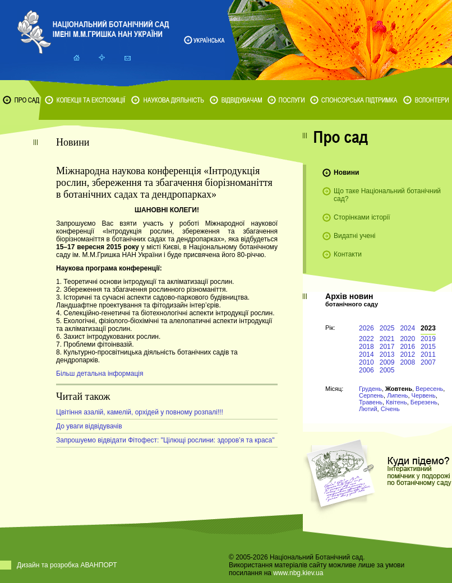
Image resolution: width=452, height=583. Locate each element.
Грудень (370, 388)
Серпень (371, 395)
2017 (387, 347)
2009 (387, 362)
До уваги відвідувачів (89, 426)
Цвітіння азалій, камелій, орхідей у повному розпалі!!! (139, 412)
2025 (387, 328)
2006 (366, 370)
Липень (397, 395)
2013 (387, 354)
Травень (370, 402)
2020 (407, 339)
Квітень (396, 402)
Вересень (429, 388)
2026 (366, 328)
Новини (346, 172)
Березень (424, 402)
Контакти (348, 254)
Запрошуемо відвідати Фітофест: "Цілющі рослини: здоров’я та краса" (165, 440)
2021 (387, 339)
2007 (428, 362)
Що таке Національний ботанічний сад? (387, 195)
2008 (407, 362)
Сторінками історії (362, 217)
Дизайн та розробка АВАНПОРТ (67, 565)
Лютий (368, 408)
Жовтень (398, 388)
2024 (407, 328)
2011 (428, 354)
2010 (366, 362)
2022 (366, 339)
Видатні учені (354, 236)
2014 (366, 354)
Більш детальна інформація (99, 373)
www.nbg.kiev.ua (298, 573)
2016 (407, 347)
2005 (387, 370)
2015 (428, 347)
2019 (428, 339)
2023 (428, 328)
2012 (407, 354)
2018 (366, 347)
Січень (390, 408)
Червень (424, 395)
